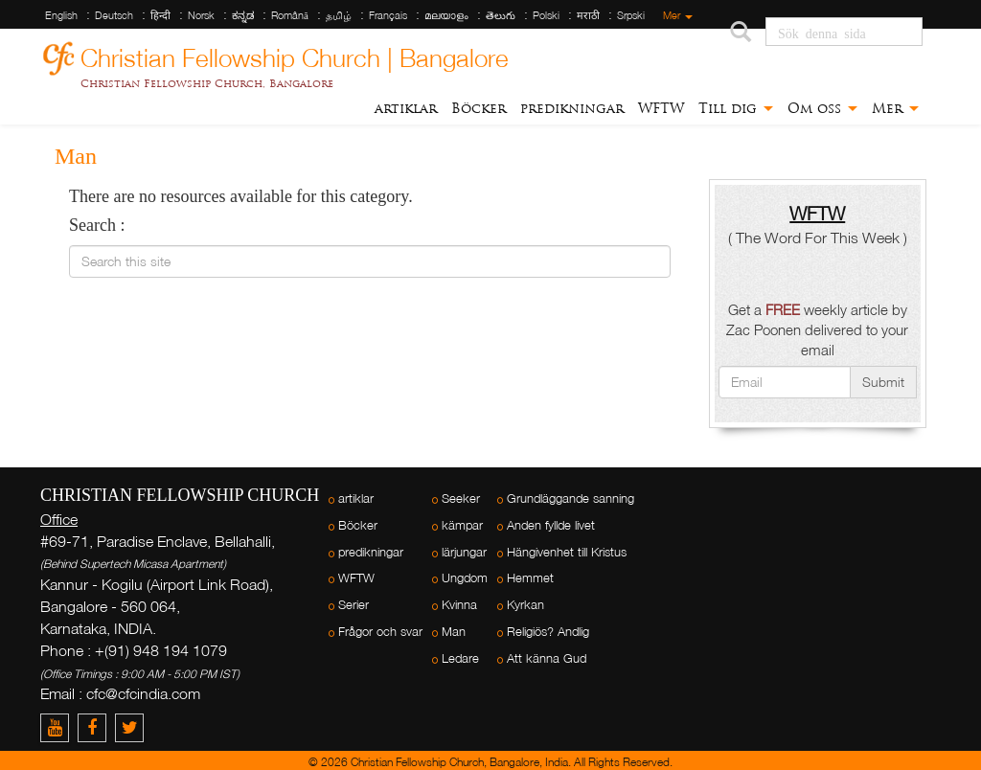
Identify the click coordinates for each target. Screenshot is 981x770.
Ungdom (465, 578)
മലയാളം (446, 15)
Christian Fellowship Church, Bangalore (206, 83)
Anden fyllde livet (551, 525)
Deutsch (114, 15)
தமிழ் (339, 15)
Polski (546, 15)
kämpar (462, 525)
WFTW (661, 108)
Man (454, 631)
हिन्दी (160, 15)
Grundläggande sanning (570, 498)
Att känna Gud (546, 658)
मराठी (588, 15)
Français (388, 15)
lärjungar (464, 552)
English (61, 15)
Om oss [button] (822, 108)
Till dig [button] (735, 108)
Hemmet (530, 578)
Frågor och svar (380, 631)
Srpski (631, 15)
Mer (678, 15)
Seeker (461, 498)
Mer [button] (895, 108)
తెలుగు (500, 15)
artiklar (406, 108)
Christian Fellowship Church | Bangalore (294, 55)
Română (289, 15)
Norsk (201, 15)
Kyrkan (525, 605)
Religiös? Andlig (548, 631)
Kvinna (459, 605)
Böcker (478, 108)
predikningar (572, 108)
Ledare (460, 658)
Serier (353, 605)
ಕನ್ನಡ (243, 15)
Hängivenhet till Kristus (567, 552)
